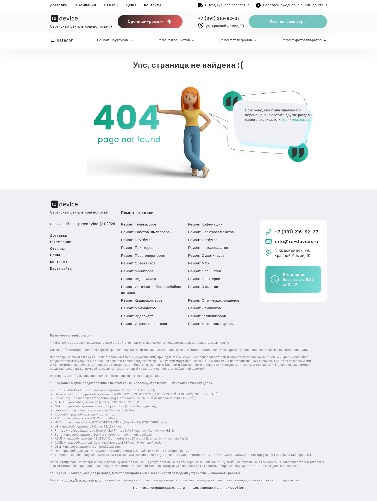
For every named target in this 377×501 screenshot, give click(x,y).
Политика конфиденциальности (158, 488)
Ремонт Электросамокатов (211, 232)
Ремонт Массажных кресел (211, 323)
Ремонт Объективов (138, 263)
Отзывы (111, 5)
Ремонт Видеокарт (137, 316)
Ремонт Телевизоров (139, 224)
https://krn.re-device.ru (83, 480)
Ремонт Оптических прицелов (213, 300)
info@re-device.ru (296, 241)
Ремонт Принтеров (137, 247)
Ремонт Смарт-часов (206, 255)
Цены (131, 5)
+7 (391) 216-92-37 (220, 18)
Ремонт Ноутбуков (137, 240)
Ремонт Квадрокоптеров (142, 300)
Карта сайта (61, 268)
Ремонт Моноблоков (138, 308)
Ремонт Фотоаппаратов (208, 247)
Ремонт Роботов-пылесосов (145, 232)
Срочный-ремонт (150, 21)
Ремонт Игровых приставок (144, 323)
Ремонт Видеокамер (138, 278)
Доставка (58, 5)
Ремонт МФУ (199, 263)
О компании (85, 5)
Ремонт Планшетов (204, 271)
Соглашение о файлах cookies (219, 488)
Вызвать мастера (288, 21)
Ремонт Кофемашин (205, 224)
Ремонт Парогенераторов (143, 255)
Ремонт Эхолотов (203, 286)
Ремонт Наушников (204, 308)
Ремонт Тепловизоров (207, 316)
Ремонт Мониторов (137, 271)
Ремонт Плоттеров (204, 278)
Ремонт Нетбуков (203, 240)
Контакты (152, 5)
